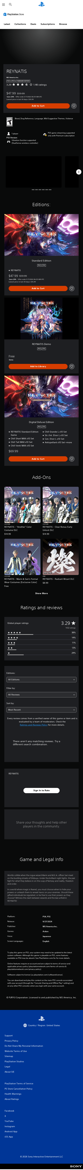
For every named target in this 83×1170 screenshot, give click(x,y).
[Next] (78, 172)
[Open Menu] (3, 4)
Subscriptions (48, 24)
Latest (7, 24)
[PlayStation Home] (41, 4)
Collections (20, 24)
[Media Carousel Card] (34, 172)
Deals (33, 24)
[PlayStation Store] (14, 14)
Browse (63, 24)
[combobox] (41, 679)
